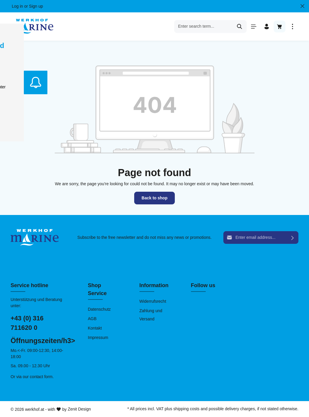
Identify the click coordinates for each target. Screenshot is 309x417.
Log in (17, 6)
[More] (292, 26)
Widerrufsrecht (152, 301)
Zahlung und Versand (150, 314)
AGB (92, 318)
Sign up (36, 6)
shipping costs (186, 408)
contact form (41, 376)
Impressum (98, 337)
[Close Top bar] (302, 6)
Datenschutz (99, 309)
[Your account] (267, 26)
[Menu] (254, 26)
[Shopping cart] (279, 26)
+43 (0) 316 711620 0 (27, 323)
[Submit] (292, 237)
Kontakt (95, 328)
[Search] (240, 26)
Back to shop (154, 198)
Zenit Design (79, 409)
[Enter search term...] (203, 26)
